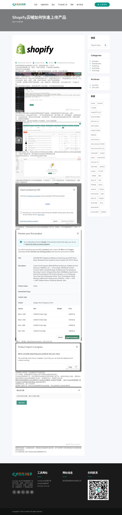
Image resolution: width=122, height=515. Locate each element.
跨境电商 (93, 185)
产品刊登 (100, 171)
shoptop (93, 171)
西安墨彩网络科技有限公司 (72, 481)
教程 (102, 194)
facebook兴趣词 (95, 117)
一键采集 (93, 175)
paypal (93, 157)
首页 (35, 4)
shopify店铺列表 (43, 483)
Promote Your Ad (43, 486)
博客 (72, 4)
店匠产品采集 (95, 126)
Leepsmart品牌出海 (44, 481)
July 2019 (95, 85)
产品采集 (93, 108)
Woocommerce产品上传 (97, 148)
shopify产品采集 (95, 130)
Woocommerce (95, 139)
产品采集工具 (62, 4)
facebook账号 (95, 212)
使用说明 (93, 135)
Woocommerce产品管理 (97, 144)
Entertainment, (62, 63)
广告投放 (101, 189)
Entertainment (96, 63)
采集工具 (93, 198)
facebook (100, 103)
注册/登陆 (102, 4)
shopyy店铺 (94, 153)
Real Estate (95, 68)
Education (95, 61)
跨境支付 (102, 166)
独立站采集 (94, 203)
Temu (101, 203)
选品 (53, 4)
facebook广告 (95, 162)
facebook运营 (101, 157)
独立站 (100, 185)
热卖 (100, 180)
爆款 (100, 175)
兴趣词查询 (44, 4)
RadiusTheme (39, 63)
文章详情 (20, 22)
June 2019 (95, 87)
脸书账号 (103, 212)
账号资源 (80, 4)
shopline (102, 153)
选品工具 (93, 180)
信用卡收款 (94, 166)
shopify (93, 103)
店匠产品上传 (95, 121)
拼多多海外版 (95, 207)
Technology (70, 63)
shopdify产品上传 (96, 112)
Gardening (95, 66)
